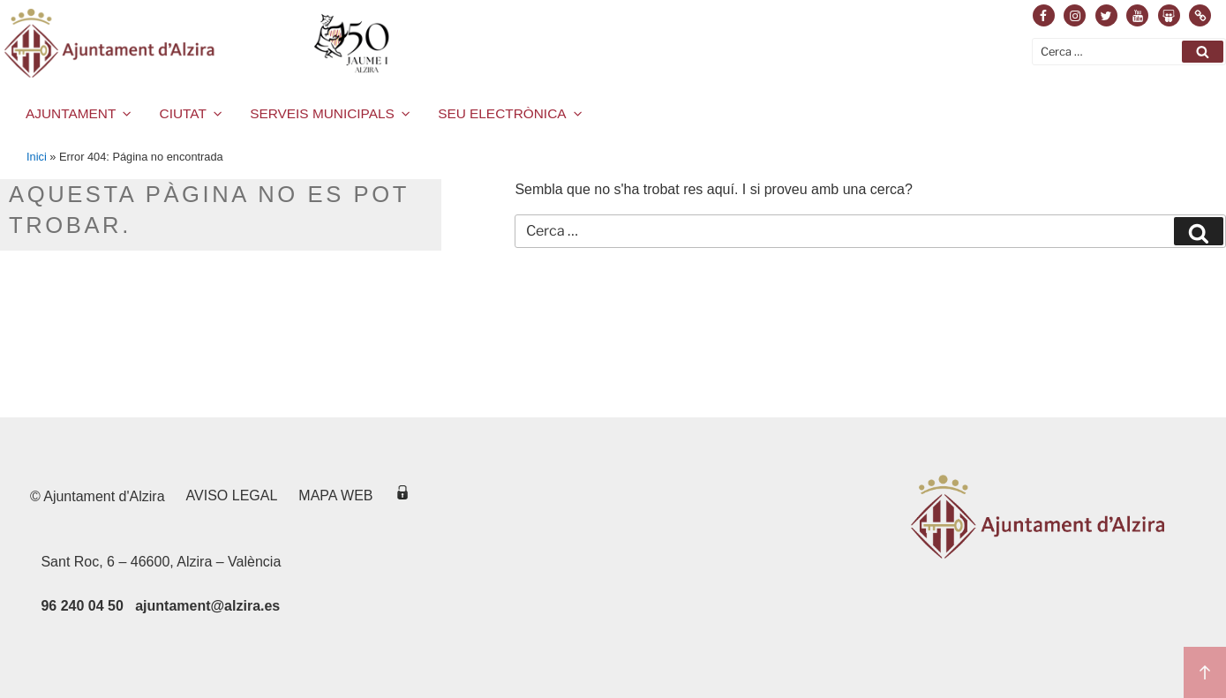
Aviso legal (232, 495)
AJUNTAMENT (80, 113)
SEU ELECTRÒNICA (511, 113)
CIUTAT (192, 113)
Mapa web (335, 495)
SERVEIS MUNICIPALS (331, 113)
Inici (36, 156)
